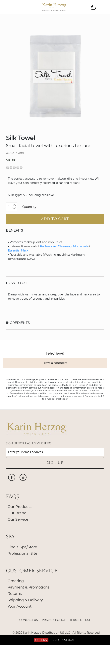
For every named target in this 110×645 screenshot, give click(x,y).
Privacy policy (54, 620)
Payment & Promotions (28, 587)
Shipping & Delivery (25, 600)
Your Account (19, 606)
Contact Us (28, 620)
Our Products (19, 507)
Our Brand (17, 513)
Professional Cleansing (56, 246)
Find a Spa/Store (22, 547)
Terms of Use (80, 620)
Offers (41, 640)
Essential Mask (18, 250)
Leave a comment (55, 363)
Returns (15, 593)
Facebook (11, 477)
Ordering (16, 581)
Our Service (18, 519)
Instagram (23, 477)
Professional (63, 640)
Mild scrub (80, 246)
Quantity (29, 207)
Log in (102, 7)
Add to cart (55, 218)
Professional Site (22, 553)
